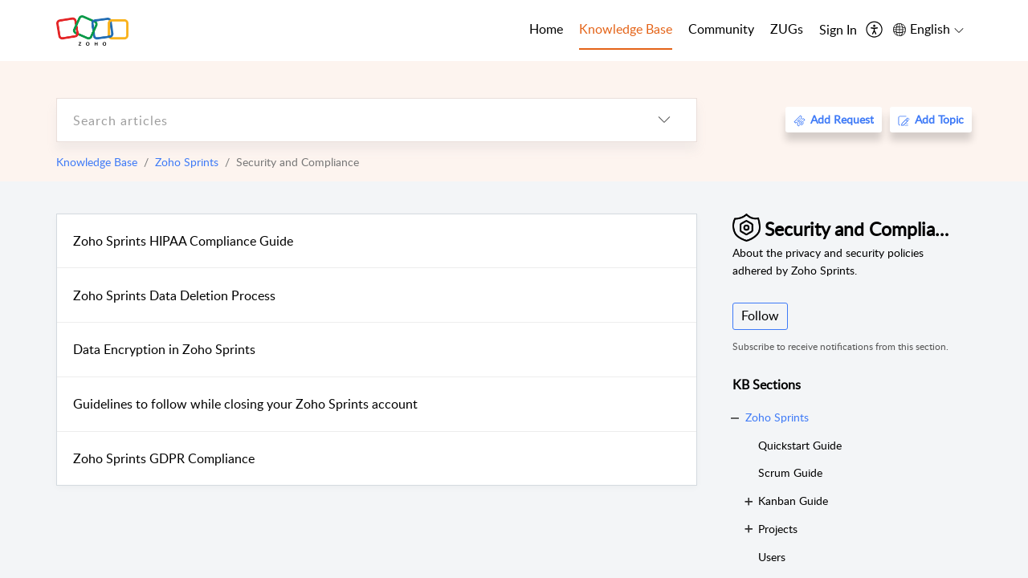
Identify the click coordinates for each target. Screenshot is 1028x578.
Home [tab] (546, 29)
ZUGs (786, 29)
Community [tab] (721, 29)
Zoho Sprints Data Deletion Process (174, 295)
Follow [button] (760, 315)
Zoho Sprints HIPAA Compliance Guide (183, 241)
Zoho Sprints (186, 161)
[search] (344, 120)
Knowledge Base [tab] (625, 29)
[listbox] (664, 120)
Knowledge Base (96, 161)
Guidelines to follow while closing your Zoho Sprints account (245, 404)
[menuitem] (838, 30)
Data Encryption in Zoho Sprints (164, 349)
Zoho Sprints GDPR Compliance (164, 458)
